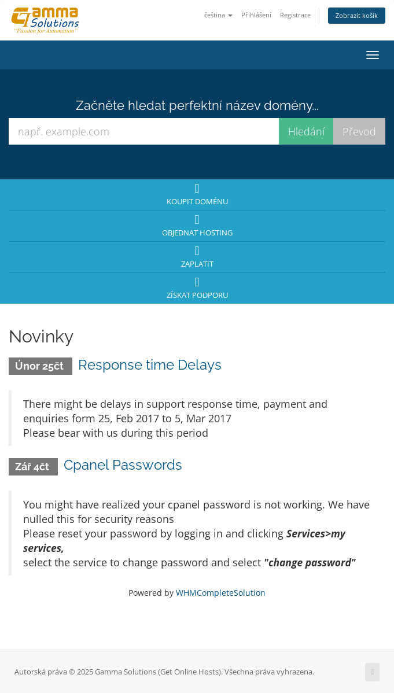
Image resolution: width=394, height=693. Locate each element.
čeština (218, 14)
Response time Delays (150, 364)
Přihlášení (256, 14)
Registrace (295, 14)
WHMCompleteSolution (221, 592)
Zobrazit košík (357, 15)
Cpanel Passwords (123, 464)
